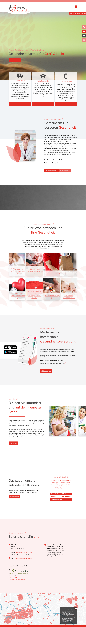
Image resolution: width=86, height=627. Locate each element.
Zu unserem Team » (51, 171)
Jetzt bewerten (14, 497)
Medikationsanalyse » (52, 297)
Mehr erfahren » (14, 60)
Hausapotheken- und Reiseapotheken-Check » (34, 294)
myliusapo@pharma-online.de (23, 558)
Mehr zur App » (46, 371)
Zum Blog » (13, 443)
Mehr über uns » (65, 171)
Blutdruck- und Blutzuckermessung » (18, 295)
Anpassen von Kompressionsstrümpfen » (35, 271)
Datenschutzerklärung (72, 626)
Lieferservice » (60, 273)
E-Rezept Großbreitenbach (17, 580)
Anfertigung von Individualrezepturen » (18, 271)
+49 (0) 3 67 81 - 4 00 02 (24, 552)
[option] (60, 488)
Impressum (62, 626)
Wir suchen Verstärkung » (78, 13)
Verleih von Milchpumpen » (69, 297)
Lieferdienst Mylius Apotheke (18, 578)
